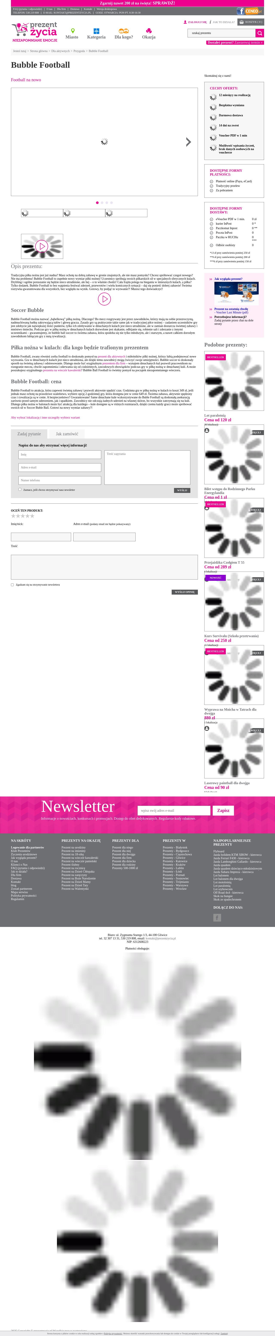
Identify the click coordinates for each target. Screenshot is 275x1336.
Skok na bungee (222, 896)
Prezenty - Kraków (174, 864)
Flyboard (218, 851)
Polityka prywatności (24, 895)
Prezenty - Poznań (174, 875)
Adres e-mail (102, 524)
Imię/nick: (17, 524)
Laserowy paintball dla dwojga (227, 783)
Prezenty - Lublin (173, 868)
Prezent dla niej (121, 851)
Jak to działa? (19, 871)
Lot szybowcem (222, 889)
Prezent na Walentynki (75, 888)
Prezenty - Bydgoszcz (176, 851)
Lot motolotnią (222, 882)
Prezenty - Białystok (175, 847)
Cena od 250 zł (217, 640)
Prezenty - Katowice (175, 861)
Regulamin (17, 899)
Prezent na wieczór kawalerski (80, 857)
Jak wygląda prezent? (24, 857)
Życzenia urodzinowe (24, 854)
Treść (14, 546)
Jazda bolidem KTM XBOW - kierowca (237, 854)
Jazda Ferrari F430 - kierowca (231, 858)
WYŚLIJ (182, 490)
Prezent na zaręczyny (74, 875)
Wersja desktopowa (107, 9)
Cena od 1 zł (215, 497)
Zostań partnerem (21, 888)
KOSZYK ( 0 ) (253, 21)
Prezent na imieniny (74, 851)
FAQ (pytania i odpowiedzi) (27, 9)
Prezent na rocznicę (73, 868)
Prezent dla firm (121, 857)
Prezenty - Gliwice (174, 857)
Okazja (149, 37)
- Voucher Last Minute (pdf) (231, 310)
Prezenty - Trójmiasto (176, 882)
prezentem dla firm (113, 363)
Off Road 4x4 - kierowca (228, 892)
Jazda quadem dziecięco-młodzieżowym (237, 868)
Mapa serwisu (19, 892)
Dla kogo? (124, 37)
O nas (50, 9)
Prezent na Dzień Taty (75, 885)
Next (188, 142)
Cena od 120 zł (217, 419)
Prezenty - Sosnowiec (176, 878)
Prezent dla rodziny (124, 864)
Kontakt (88, 9)
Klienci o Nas (19, 864)
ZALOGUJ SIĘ (197, 22)
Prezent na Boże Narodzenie (79, 878)
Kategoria (96, 37)
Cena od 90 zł (216, 787)
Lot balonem (221, 875)
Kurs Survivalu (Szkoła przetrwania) (231, 636)
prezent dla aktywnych (111, 356)
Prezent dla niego (122, 847)
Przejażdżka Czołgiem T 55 (224, 562)
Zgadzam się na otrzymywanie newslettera (38, 584)
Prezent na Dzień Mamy (76, 882)
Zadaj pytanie (29, 433)
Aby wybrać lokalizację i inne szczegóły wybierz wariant (45, 417)
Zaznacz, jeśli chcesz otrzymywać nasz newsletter (49, 489)
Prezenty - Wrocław (175, 888)
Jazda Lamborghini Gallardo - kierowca (237, 861)
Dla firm (61, 9)
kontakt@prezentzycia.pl (161, 938)
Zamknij (224, 1333)
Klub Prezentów (21, 851)
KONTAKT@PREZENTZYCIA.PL (72, 12)
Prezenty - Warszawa (175, 885)
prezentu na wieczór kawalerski (62, 370)
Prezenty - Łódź (172, 871)
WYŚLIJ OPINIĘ (185, 592)
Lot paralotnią (215, 415)
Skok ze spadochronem (227, 899)
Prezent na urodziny (74, 847)
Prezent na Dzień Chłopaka (78, 871)
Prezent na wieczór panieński (79, 861)
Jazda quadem (221, 865)
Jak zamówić (67, 433)
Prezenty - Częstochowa (177, 854)
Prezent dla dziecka (124, 861)
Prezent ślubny (70, 864)
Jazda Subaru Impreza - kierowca (233, 872)
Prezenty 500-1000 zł (125, 868)
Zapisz (223, 810)
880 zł (209, 717)
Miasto (72, 37)
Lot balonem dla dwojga (228, 878)
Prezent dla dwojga (123, 854)
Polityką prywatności (113, 1333)
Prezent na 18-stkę (73, 854)
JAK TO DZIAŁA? (224, 22)
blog (13, 885)
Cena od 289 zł (217, 566)
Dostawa (74, 9)
